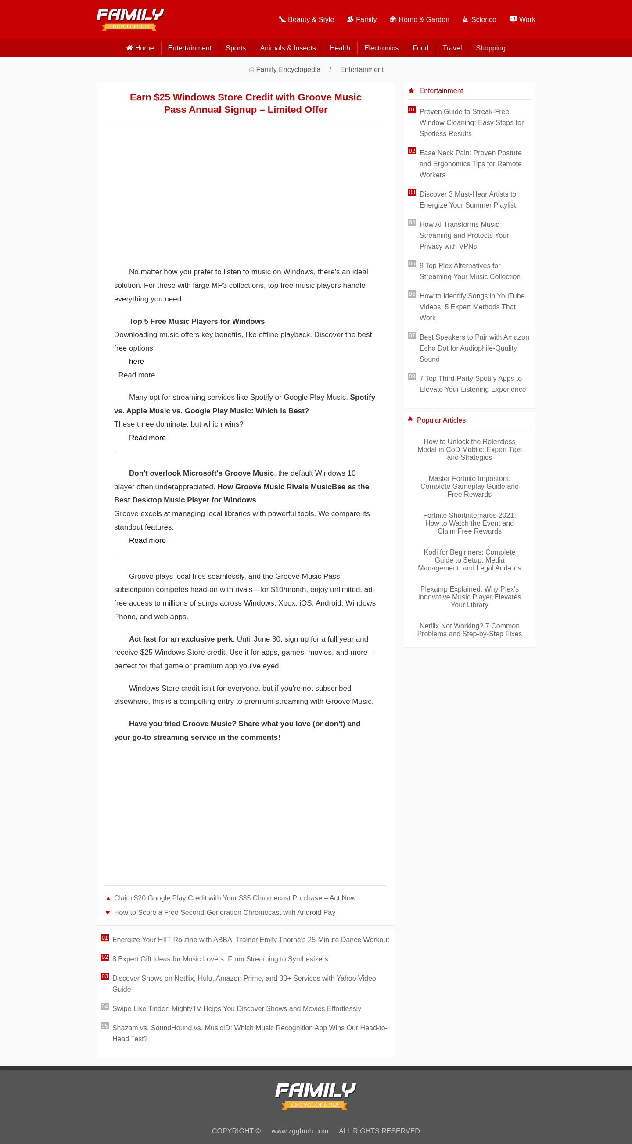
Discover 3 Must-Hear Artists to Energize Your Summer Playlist (468, 199)
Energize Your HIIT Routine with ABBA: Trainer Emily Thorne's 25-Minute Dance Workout (250, 939)
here (136, 361)
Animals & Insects (288, 48)
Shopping (491, 48)
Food (420, 48)
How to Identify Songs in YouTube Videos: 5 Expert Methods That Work (472, 307)
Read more (147, 438)
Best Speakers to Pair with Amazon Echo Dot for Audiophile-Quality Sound (474, 348)
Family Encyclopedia (288, 69)
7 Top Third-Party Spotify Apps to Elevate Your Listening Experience (473, 384)
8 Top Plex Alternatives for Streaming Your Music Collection (470, 271)
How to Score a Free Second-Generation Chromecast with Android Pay (224, 912)
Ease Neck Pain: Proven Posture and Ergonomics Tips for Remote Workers (471, 164)
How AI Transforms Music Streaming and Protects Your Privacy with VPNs (464, 235)
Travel (452, 48)
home (144, 48)
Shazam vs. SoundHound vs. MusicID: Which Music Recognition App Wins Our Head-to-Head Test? (250, 1033)
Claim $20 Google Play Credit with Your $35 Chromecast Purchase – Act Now (235, 898)
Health (340, 48)
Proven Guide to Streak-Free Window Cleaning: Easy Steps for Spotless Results (472, 122)
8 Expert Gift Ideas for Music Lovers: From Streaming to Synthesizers (220, 959)
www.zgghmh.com (300, 1131)
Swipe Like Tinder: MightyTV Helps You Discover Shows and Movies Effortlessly (236, 1008)
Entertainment (190, 48)
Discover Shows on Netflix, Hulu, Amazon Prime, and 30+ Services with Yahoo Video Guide (244, 984)
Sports (236, 48)
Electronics (381, 48)
